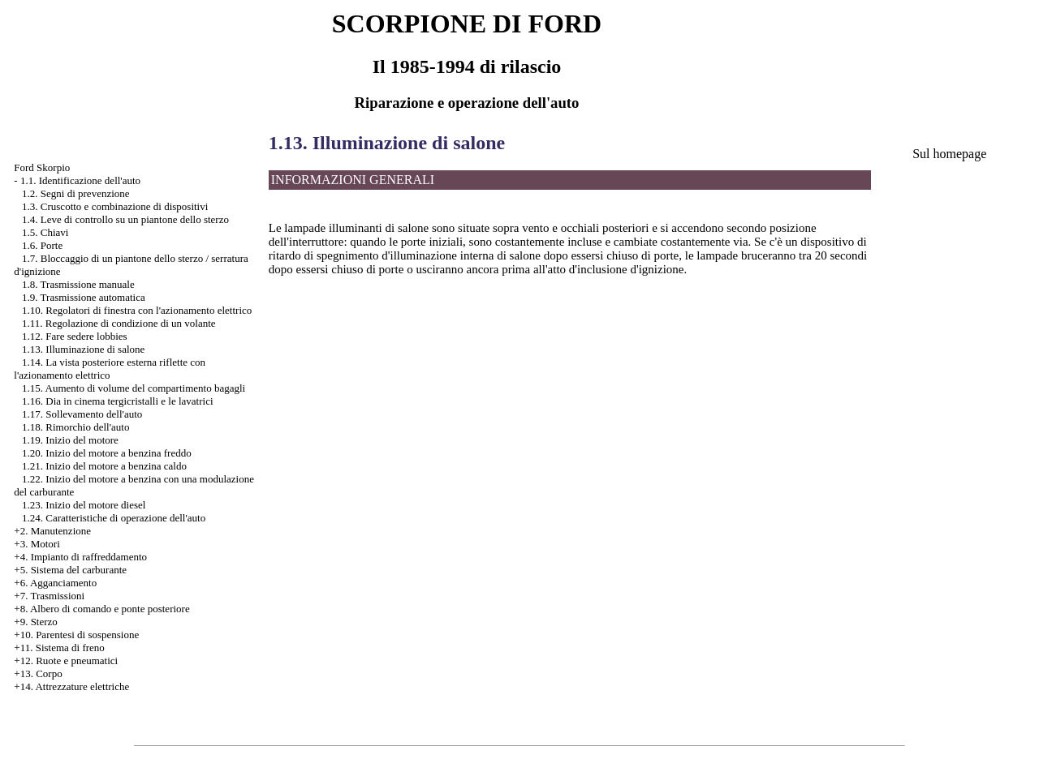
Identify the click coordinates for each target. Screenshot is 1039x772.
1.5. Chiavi (45, 232)
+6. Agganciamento (55, 583)
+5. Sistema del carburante (70, 570)
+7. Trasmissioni (49, 596)
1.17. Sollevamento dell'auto (82, 414)
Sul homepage (949, 154)
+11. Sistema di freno (59, 647)
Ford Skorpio (42, 167)
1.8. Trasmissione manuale (78, 284)
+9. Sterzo (36, 621)
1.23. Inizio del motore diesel (83, 505)
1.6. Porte (42, 245)
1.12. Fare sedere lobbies (74, 336)
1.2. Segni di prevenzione (76, 193)
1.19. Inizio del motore (70, 440)
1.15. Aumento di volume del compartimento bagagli (133, 388)
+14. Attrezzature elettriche (71, 686)
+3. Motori (36, 544)
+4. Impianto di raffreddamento (80, 557)
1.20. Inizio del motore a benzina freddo (107, 453)
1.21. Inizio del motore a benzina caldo (104, 466)
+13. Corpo (38, 673)
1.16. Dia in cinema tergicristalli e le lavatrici (117, 401)
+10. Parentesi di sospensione (76, 634)
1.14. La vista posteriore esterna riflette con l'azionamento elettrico (109, 368)
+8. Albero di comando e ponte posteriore (101, 609)
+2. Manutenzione (52, 531)
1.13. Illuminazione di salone (83, 349)
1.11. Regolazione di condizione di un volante (119, 323)
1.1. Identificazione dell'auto (80, 180)
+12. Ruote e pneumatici (66, 660)
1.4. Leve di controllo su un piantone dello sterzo (125, 219)
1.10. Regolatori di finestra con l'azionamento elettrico (137, 310)
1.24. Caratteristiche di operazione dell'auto (113, 518)
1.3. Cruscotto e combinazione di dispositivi (115, 206)
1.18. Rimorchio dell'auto (75, 427)
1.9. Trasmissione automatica (83, 297)
